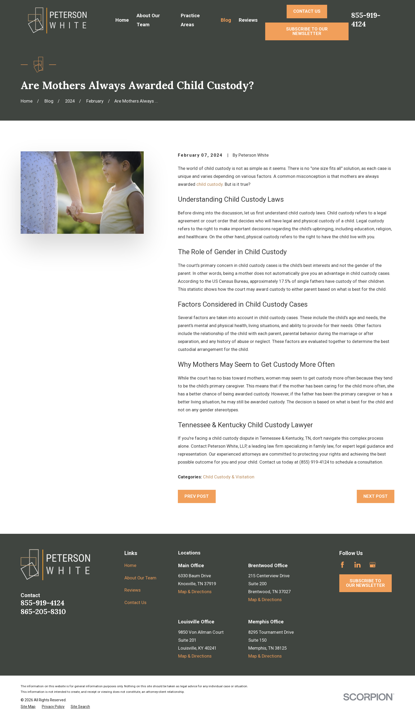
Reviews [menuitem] (248, 20)
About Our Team (140, 577)
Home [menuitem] (122, 20)
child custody (209, 184)
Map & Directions (194, 591)
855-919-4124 (365, 19)
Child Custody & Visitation (228, 476)
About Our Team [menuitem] (148, 20)
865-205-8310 (43, 611)
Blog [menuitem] (226, 20)
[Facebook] (342, 565)
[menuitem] (28, 706)
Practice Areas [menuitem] (190, 20)
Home (130, 565)
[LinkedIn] (357, 565)
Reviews (132, 590)
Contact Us (135, 602)
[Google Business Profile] (372, 565)
